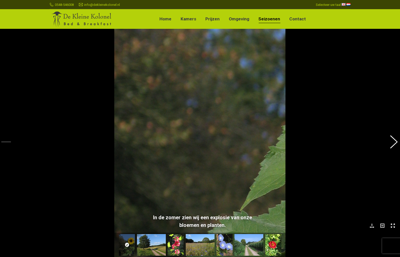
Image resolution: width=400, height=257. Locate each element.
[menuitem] (165, 19)
